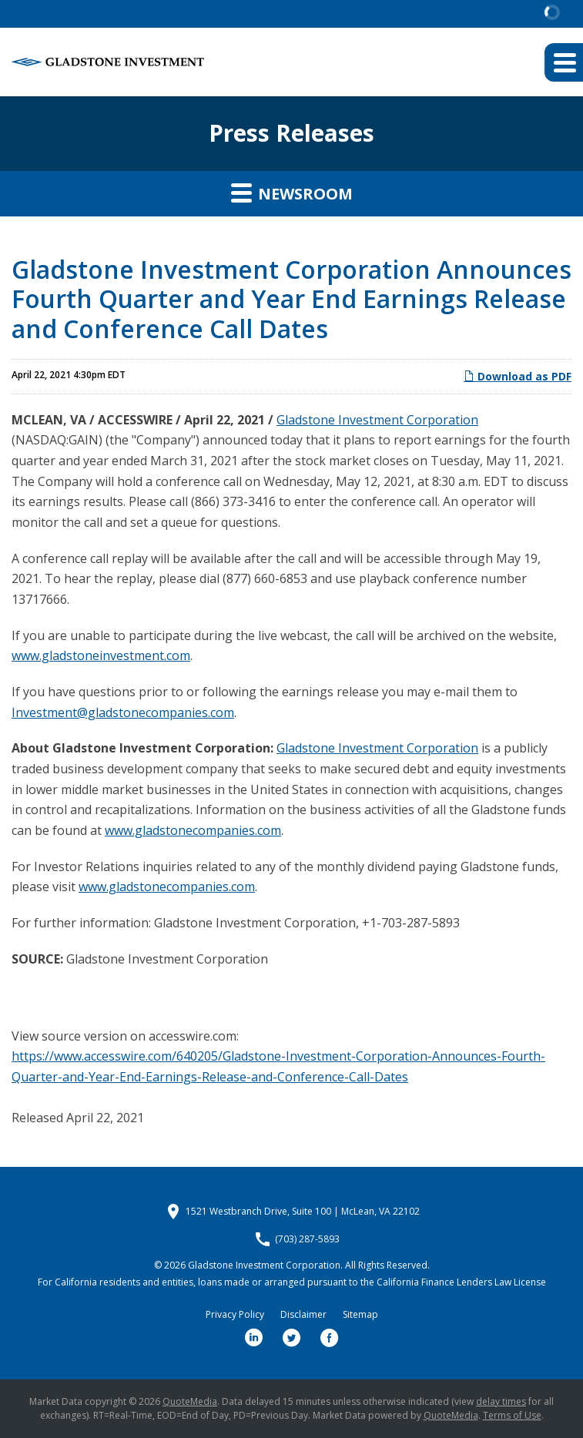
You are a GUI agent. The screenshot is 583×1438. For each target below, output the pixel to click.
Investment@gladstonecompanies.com (123, 712)
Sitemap (360, 1314)
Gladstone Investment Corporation (377, 419)
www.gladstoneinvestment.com (101, 655)
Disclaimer (303, 1314)
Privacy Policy (235, 1314)
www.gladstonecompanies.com (193, 830)
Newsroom (292, 192)
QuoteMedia (190, 1401)
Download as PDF (517, 376)
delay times (501, 1401)
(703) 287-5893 (307, 1239)
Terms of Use (512, 1415)
